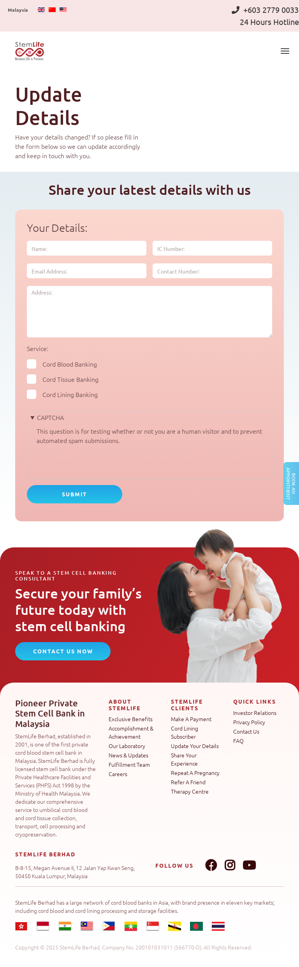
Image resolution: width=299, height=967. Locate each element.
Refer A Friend (188, 782)
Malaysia (18, 10)
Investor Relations (254, 712)
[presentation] (96, 460)
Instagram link (230, 865)
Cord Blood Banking (69, 364)
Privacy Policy (249, 722)
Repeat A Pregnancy (195, 772)
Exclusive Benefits (131, 719)
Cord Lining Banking (70, 394)
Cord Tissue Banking (70, 379)
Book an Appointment (291, 484)
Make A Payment (191, 719)
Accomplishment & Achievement (131, 732)
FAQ (238, 741)
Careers (118, 774)
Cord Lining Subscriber (184, 732)
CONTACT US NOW (63, 651)
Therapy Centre (190, 791)
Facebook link (211, 865)
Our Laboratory (127, 746)
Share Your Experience (184, 759)
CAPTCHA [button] (50, 417)
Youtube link (249, 865)
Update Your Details (195, 746)
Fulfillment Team (129, 764)
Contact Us (246, 731)
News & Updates (128, 755)
